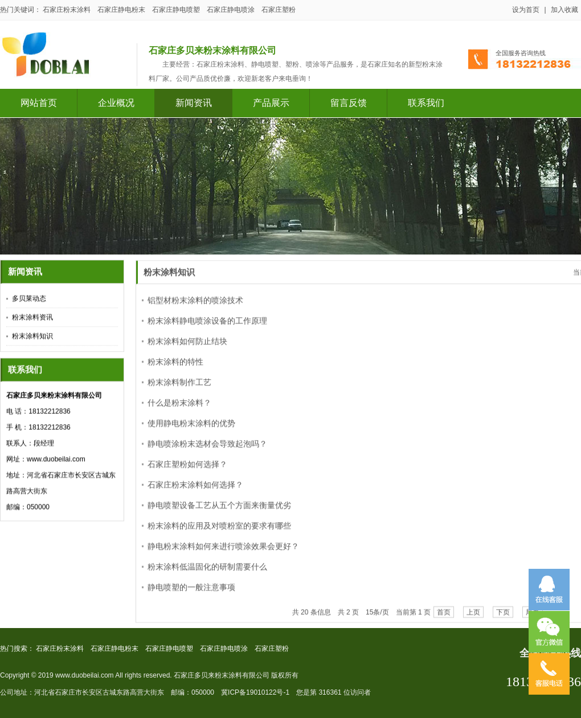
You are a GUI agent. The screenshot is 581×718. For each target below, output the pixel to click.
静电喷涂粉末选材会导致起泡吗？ (207, 449)
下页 (503, 618)
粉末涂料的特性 (175, 367)
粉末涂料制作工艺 (179, 387)
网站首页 (39, 103)
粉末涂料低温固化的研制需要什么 (207, 572)
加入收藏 (564, 10)
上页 (473, 618)
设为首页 (525, 10)
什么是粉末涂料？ (179, 408)
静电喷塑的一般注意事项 (191, 592)
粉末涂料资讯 (32, 319)
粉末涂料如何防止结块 (187, 346)
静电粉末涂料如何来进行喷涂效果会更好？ (223, 551)
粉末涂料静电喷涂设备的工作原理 (207, 326)
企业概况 (116, 103)
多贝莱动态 (29, 300)
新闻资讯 (193, 103)
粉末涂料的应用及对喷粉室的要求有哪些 (219, 531)
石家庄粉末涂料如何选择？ (195, 490)
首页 (444, 618)
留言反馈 (348, 103)
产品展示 (271, 103)
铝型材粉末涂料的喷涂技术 (195, 305)
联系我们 (426, 103)
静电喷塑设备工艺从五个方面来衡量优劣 (219, 510)
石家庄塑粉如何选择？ (187, 469)
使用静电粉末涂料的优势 (191, 428)
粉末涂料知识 (32, 338)
